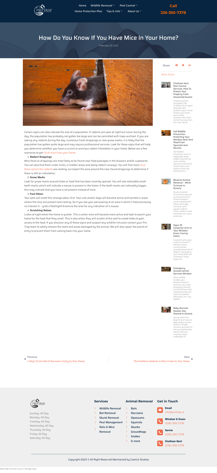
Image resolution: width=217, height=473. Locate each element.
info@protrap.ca (174, 412)
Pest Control (128, 5)
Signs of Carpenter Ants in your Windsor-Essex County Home (182, 230)
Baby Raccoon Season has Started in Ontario (182, 310)
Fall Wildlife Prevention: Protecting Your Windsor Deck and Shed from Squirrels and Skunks (183, 140)
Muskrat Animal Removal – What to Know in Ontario (182, 184)
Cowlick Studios (139, 460)
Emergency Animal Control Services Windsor (182, 270)
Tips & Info (114, 11)
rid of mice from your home (59, 153)
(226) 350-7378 (174, 423)
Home (82, 5)
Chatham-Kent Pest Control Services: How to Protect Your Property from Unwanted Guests (182, 90)
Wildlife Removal (102, 5)
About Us (135, 11)
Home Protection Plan (88, 11)
